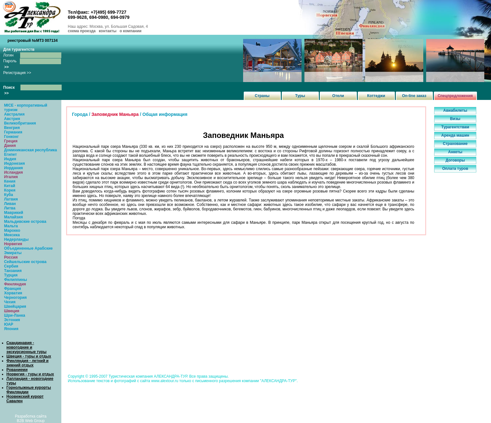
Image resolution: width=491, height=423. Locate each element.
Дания (10, 145)
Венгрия (12, 127)
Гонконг (11, 136)
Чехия (10, 302)
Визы (455, 119)
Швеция (11, 311)
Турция (11, 275)
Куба (8, 195)
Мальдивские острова (25, 221)
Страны (262, 96)
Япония (11, 329)
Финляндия (15, 284)
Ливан (10, 203)
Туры (300, 96)
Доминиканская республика (30, 150)
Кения (10, 181)
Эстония (12, 320)
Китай (9, 186)
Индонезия (14, 163)
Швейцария (15, 306)
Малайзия (13, 217)
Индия (10, 159)
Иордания (13, 168)
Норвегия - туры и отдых (30, 374)
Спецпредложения (455, 96)
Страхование (455, 143)
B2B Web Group (31, 421)
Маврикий (13, 212)
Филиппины (15, 279)
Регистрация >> (17, 73)
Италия (11, 177)
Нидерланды (16, 239)
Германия (13, 132)
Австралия (14, 114)
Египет (10, 154)
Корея (10, 190)
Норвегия (13, 244)
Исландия (13, 172)
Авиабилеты (455, 110)
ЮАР (8, 324)
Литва (10, 208)
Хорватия (13, 293)
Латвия (11, 199)
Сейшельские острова (25, 262)
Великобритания (20, 123)
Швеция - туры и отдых (28, 356)
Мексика (12, 235)
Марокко (12, 230)
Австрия (12, 119)
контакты (107, 31)
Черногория (15, 297)
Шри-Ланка (14, 315)
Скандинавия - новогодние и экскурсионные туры (26, 347)
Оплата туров (455, 168)
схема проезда (82, 31)
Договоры (455, 160)
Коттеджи (376, 96)
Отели (338, 96)
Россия (11, 257)
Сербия (11, 266)
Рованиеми (16, 369)
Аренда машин (455, 135)
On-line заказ (414, 96)
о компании (130, 31)
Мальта (11, 226)
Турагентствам (455, 127)
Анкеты (455, 152)
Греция (11, 141)
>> (6, 67)
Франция (12, 288)
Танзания (13, 270)
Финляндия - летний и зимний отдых (27, 363)
